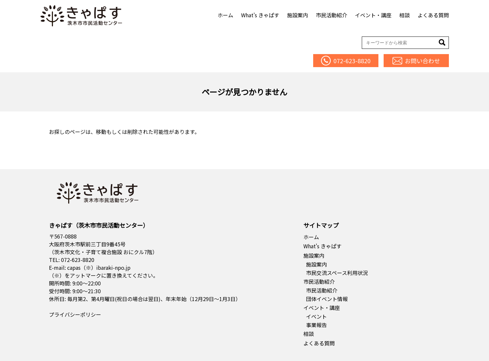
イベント (316, 316)
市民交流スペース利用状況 (337, 273)
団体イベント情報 (327, 299)
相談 (404, 15)
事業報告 (316, 325)
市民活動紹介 (331, 15)
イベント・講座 (373, 15)
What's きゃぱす (260, 15)
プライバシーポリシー (75, 314)
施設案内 (297, 15)
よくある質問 (433, 15)
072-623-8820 (77, 260)
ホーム (225, 15)
